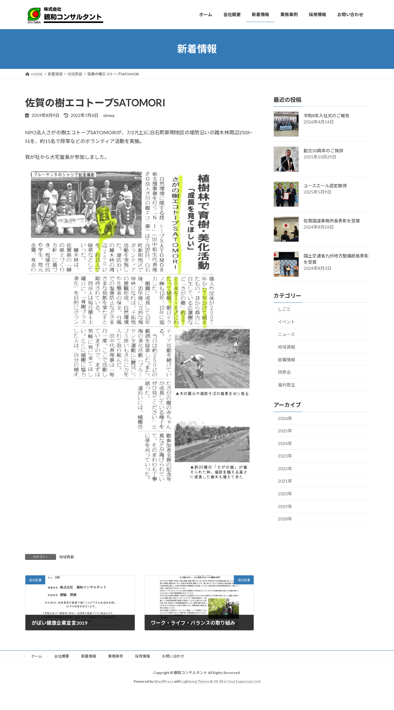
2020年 (285, 493)
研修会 (284, 372)
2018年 (285, 518)
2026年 (285, 418)
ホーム (36, 656)
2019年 (285, 506)
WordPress (163, 681)
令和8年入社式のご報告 (326, 115)
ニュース (286, 334)
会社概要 (61, 656)
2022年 (285, 468)
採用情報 (142, 656)
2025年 (285, 430)
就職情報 (286, 359)
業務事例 (115, 656)
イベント (286, 321)
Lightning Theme (195, 681)
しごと (284, 309)
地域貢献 (66, 557)
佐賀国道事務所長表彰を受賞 (332, 220)
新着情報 (88, 656)
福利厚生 (286, 384)
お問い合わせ (173, 656)
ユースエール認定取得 (325, 185)
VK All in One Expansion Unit (236, 681)
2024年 (285, 443)
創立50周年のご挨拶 (323, 150)
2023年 (285, 455)
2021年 (285, 481)
